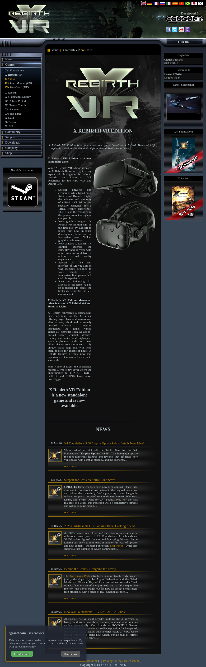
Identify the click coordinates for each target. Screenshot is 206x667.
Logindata (184, 55)
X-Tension (11, 122)
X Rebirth (11, 92)
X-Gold (9, 117)
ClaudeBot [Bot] (174, 59)
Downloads (12, 142)
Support (10, 137)
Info (12, 78)
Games (10, 64)
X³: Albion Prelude (16, 100)
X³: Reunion (12, 109)
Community (12, 132)
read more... (71, 466)
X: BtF (9, 126)
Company (11, 148)
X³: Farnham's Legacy (18, 96)
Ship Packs (116, 545)
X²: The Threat (13, 113)
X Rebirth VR (13, 74)
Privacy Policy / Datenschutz (121, 661)
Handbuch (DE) (19, 87)
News (8, 59)
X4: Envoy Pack (80, 575)
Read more (70, 653)
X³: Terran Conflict (16, 105)
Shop (8, 153)
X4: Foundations (15, 70)
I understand (22, 653)
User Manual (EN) (21, 83)
